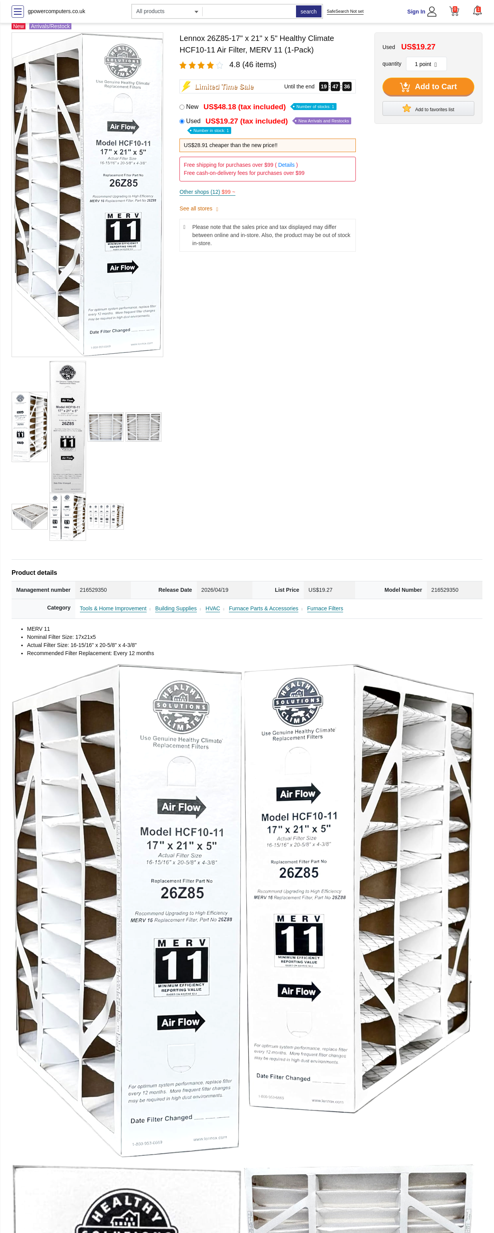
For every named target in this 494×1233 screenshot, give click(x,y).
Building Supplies (175, 608)
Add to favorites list (428, 108)
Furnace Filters (325, 608)
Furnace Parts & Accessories (263, 608)
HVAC (213, 608)
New (261, 107)
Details (286, 165)
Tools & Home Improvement (113, 608)
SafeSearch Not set (345, 11)
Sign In (416, 11)
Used (268, 125)
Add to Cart (428, 87)
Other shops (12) (207, 192)
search (309, 11)
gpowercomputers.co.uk (56, 11)
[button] (477, 10)
